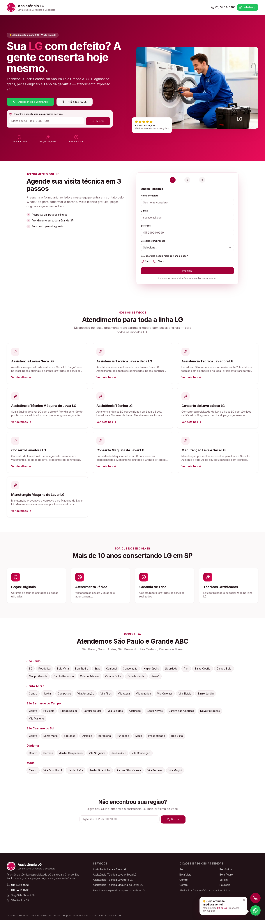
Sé (30, 668)
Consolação (130, 668)
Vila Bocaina (154, 770)
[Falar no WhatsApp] (255, 910)
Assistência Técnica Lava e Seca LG (115, 874)
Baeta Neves (155, 710)
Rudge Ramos (69, 710)
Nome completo (149, 195)
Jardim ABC (119, 753)
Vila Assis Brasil (52, 770)
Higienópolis (151, 668)
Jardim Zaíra (75, 770)
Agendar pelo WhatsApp (30, 101)
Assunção (135, 710)
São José (69, 735)
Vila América (143, 693)
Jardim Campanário (71, 753)
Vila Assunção (85, 693)
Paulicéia (48, 710)
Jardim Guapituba (99, 770)
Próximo (187, 270)
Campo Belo (224, 668)
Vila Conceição (141, 753)
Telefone (146, 225)
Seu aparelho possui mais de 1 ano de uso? (164, 256)
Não (158, 261)
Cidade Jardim (136, 676)
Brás (97, 668)
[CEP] (46, 120)
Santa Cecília (202, 668)
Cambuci (111, 668)
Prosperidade (156, 735)
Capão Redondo (64, 676)
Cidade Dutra (113, 676)
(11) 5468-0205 (223, 7)
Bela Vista (63, 668)
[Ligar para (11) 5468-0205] (255, 898)
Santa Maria (50, 735)
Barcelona (104, 735)
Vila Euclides (115, 710)
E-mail (144, 210)
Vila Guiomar (164, 693)
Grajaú (155, 676)
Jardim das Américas (181, 710)
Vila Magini (175, 770)
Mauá (138, 735)
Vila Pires (106, 693)
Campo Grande (38, 676)
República (44, 668)
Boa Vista (177, 735)
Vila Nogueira (97, 753)
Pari (186, 668)
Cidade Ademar (89, 676)
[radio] (142, 261)
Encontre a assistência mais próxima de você (36, 114)
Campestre (64, 693)
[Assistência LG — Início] (31, 7)
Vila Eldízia (185, 693)
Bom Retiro (81, 668)
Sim (145, 261)
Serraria (48, 753)
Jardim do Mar (92, 710)
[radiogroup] (187, 261)
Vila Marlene (36, 718)
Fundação (123, 735)
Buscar (98, 121)
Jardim (47, 693)
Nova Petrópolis (210, 710)
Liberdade (171, 668)
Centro (33, 693)
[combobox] (187, 247)
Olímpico (87, 735)
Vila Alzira (124, 693)
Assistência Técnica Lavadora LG (113, 879)
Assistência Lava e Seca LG (109, 869)
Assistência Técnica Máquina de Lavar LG (118, 884)
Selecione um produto (153, 240)
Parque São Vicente (129, 770)
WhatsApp (247, 7)
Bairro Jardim (206, 693)
